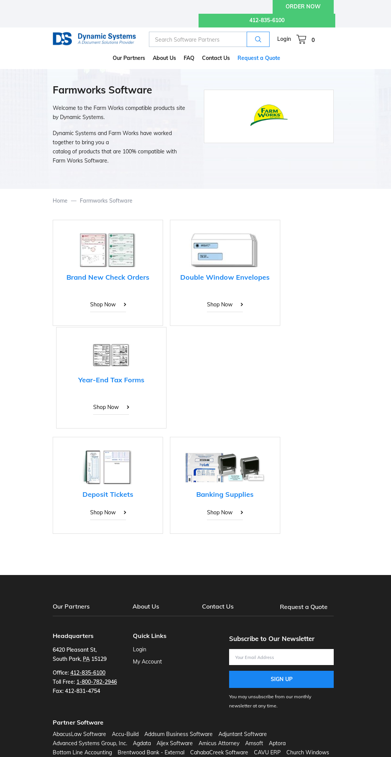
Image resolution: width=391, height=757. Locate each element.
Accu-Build (125, 733)
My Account (147, 661)
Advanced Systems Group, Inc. (90, 742)
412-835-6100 (266, 20)
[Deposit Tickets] (97, 375)
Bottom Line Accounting (82, 752)
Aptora (277, 742)
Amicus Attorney (219, 742)
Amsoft (254, 742)
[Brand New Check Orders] (97, 270)
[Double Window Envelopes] (193, 270)
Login (284, 39)
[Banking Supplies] (193, 375)
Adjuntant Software (242, 733)
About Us (145, 606)
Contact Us (218, 606)
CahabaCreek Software (219, 752)
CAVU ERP (267, 752)
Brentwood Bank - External (151, 752)
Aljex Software (175, 742)
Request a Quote (304, 606)
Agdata (142, 742)
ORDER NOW (303, 6)
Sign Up (281, 678)
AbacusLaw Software (79, 733)
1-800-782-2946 (96, 681)
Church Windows (307, 752)
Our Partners (71, 606)
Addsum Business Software (178, 733)
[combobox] (209, 39)
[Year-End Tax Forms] (289, 270)
